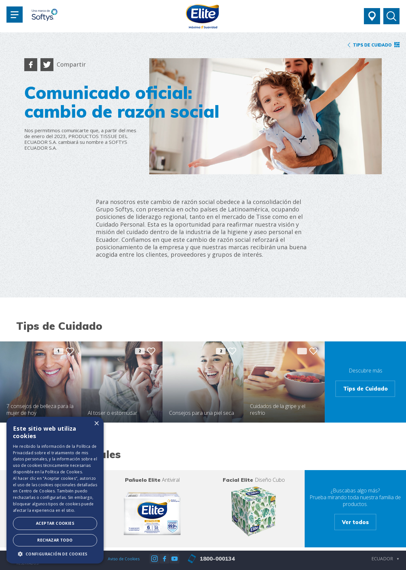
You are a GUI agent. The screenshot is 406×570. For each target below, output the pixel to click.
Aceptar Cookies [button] (55, 523)
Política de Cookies (63, 472)
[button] (55, 554)
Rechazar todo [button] (55, 540)
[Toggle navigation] (14, 14)
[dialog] (55, 490)
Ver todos (355, 522)
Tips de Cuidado (365, 388)
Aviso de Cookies (124, 559)
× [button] (96, 423)
